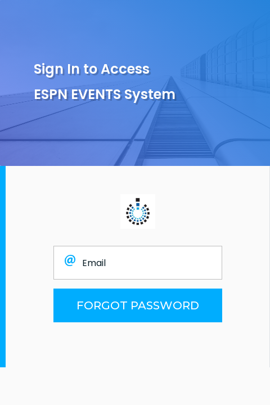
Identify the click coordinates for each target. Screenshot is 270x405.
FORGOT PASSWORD (137, 305)
